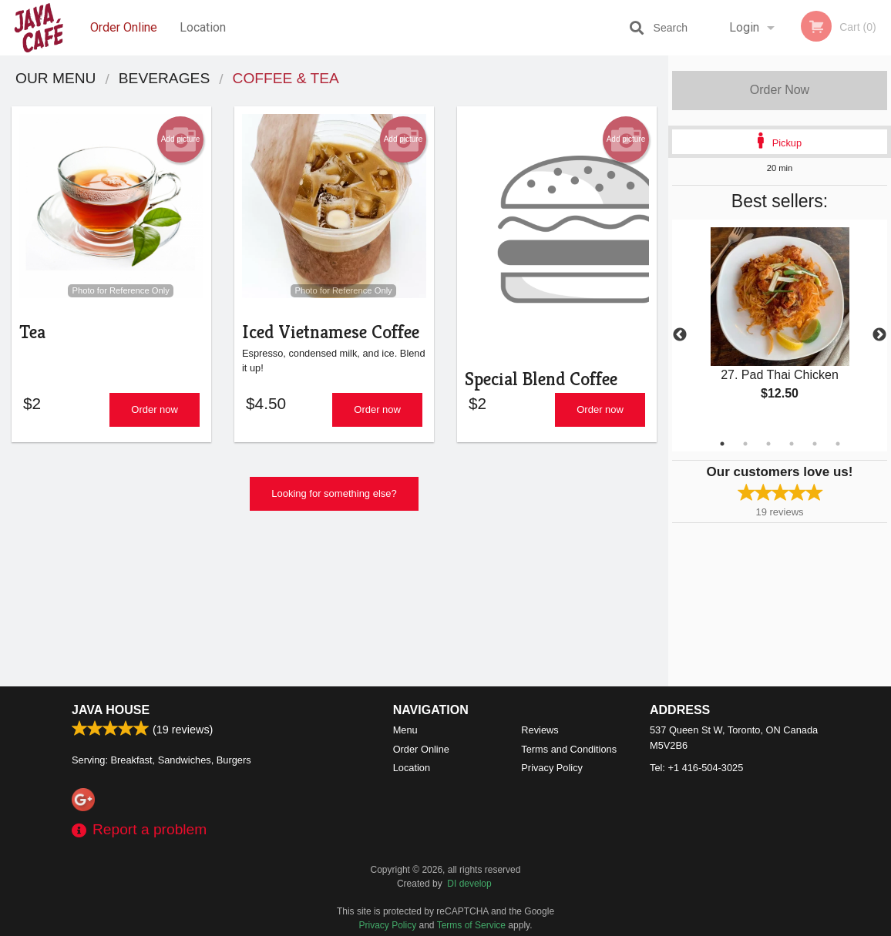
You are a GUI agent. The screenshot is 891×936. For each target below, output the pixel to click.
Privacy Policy (552, 767)
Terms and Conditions (569, 749)
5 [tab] (814, 443)
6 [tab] (838, 443)
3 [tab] (768, 443)
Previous (680, 335)
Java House (111, 709)
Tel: (696, 767)
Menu (405, 730)
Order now (154, 418)
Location (203, 27)
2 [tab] (745, 443)
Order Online (123, 27)
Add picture (180, 139)
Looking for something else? (334, 502)
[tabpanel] (779, 326)
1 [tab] (722, 443)
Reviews (539, 730)
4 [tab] (791, 443)
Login (744, 27)
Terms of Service (471, 925)
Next (879, 335)
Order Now (779, 89)
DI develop (469, 883)
